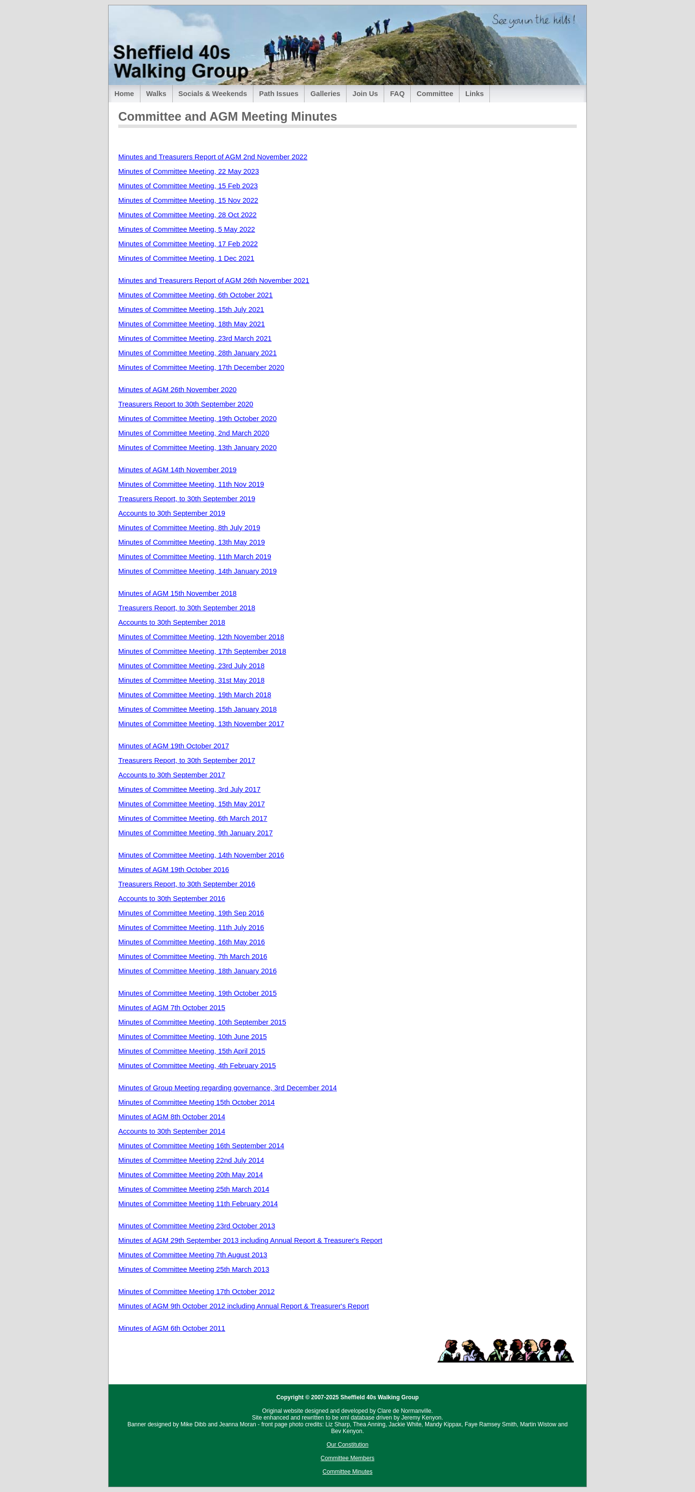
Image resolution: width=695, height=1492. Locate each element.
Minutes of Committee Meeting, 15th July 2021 (191, 309)
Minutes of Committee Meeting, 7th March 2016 (192, 956)
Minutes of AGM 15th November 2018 (177, 593)
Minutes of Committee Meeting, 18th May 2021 (191, 324)
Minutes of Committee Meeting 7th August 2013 (192, 1255)
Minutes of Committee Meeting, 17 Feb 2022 (188, 244)
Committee (435, 94)
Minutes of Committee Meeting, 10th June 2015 (192, 1037)
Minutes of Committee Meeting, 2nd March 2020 (193, 433)
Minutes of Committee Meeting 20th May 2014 (190, 1175)
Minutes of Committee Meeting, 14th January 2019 (197, 571)
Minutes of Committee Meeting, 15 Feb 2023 (188, 186)
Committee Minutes (347, 1471)
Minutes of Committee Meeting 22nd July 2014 (191, 1160)
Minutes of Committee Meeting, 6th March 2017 (192, 818)
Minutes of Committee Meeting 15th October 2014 (196, 1102)
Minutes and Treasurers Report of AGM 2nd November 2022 (212, 157)
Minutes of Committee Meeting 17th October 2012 (196, 1291)
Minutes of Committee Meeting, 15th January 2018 (197, 709)
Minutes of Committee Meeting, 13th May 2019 (191, 542)
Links (474, 94)
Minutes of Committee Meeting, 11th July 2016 (191, 927)
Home (124, 94)
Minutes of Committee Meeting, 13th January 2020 (197, 447)
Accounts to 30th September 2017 (171, 775)
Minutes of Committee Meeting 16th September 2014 (201, 1146)
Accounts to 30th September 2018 (171, 622)
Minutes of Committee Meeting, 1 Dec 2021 (186, 258)
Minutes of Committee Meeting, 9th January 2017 (195, 833)
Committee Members (347, 1458)
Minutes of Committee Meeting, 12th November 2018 (201, 637)
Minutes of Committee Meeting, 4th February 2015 (197, 1066)
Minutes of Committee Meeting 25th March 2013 (193, 1269)
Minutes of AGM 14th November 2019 (177, 470)
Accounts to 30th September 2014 (171, 1131)
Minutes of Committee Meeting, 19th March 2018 (194, 695)
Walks (156, 94)
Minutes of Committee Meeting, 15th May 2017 (191, 804)
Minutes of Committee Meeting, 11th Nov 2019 (191, 484)
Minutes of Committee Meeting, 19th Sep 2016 (191, 913)
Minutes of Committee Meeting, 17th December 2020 (201, 367)
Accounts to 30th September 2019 (171, 513)
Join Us (365, 94)
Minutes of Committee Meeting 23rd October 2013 (196, 1226)
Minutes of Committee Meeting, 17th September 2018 (202, 651)
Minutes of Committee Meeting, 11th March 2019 (194, 557)
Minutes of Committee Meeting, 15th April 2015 (191, 1051)
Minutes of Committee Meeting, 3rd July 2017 (189, 789)
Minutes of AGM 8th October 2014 (171, 1117)
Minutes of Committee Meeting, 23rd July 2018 (191, 666)
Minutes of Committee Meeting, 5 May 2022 (186, 229)
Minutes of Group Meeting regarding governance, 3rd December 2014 (227, 1088)
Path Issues (278, 94)
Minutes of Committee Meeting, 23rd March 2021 (195, 338)
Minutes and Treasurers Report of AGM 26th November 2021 (213, 280)
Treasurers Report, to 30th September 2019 (186, 499)
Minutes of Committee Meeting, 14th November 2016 (201, 855)
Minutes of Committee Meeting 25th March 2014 (193, 1189)
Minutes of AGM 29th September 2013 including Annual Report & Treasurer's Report (250, 1240)
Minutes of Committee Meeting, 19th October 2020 (197, 418)
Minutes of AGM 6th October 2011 (171, 1328)
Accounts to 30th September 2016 (171, 898)
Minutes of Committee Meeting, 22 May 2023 (188, 171)
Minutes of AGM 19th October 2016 (173, 869)
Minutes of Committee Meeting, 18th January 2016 (197, 971)
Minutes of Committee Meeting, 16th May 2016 (191, 942)
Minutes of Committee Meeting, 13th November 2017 (201, 724)
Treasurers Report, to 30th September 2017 (186, 760)
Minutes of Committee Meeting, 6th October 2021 (195, 295)
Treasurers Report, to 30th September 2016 (186, 884)
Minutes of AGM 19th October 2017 (173, 746)
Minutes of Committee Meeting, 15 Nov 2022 (188, 200)
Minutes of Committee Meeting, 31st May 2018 (191, 680)
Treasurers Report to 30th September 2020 (185, 404)
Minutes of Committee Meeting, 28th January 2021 (197, 353)
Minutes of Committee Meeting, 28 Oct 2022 (187, 215)
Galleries (325, 94)
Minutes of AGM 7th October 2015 (171, 1008)
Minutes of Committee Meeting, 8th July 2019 (189, 528)
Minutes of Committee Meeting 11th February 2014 (198, 1204)
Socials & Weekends (213, 94)
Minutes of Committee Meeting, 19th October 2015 (197, 993)
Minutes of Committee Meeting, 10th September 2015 (202, 1022)
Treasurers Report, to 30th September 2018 (186, 608)
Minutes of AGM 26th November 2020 (177, 390)
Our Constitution (348, 1444)
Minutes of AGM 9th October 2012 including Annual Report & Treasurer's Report (243, 1306)
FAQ (397, 94)
